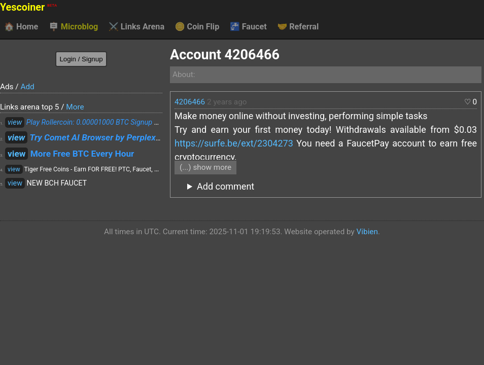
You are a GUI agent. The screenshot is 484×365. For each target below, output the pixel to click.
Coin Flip (197, 27)
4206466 (190, 101)
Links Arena (136, 27)
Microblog (73, 27)
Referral (298, 27)
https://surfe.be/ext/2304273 (234, 143)
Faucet (248, 27)
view (15, 122)
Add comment (225, 186)
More (75, 107)
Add (27, 86)
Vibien (367, 231)
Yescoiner (28, 7)
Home (21, 27)
